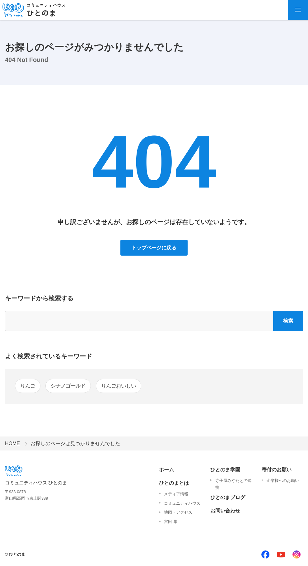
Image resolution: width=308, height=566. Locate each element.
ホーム (166, 469)
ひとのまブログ (227, 497)
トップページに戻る (154, 247)
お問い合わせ (225, 510)
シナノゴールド (68, 386)
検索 (288, 320)
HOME (12, 443)
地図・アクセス (178, 512)
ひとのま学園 (225, 469)
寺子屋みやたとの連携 (233, 484)
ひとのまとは (174, 483)
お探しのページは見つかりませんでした (75, 443)
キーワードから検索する (39, 298)
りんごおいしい (118, 386)
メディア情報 (176, 494)
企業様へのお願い (283, 480)
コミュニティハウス (182, 503)
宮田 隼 (170, 521)
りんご (27, 386)
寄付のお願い (277, 469)
